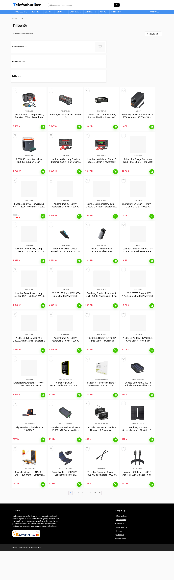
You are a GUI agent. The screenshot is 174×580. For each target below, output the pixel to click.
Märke (103, 12)
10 (99, 519)
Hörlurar (60, 12)
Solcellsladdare (65, 393)
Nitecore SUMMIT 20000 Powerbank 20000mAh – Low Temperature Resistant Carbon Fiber (65, 248)
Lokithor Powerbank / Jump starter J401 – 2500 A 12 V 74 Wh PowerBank (29, 247)
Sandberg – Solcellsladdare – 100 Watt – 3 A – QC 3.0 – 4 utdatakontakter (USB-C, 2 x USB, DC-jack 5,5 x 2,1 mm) (101, 401)
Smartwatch (76, 12)
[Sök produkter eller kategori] (117, 5)
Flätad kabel (101, 495)
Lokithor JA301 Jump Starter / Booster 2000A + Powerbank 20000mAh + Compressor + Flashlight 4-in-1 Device (101, 96)
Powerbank (29, 88)
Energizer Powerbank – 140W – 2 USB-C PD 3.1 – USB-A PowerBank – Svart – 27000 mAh (137, 198)
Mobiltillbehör (121, 546)
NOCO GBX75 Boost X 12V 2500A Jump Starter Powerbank (29, 347)
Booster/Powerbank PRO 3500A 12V (65, 93)
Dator (48, 12)
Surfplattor (91, 12)
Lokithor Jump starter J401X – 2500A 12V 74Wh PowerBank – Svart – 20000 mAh (101, 197)
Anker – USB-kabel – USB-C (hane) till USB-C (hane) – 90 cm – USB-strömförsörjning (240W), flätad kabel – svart (138, 503)
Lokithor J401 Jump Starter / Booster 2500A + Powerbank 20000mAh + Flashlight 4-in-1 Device (101, 147)
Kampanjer (155, 12)
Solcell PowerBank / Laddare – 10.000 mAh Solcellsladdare (65, 449)
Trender (115, 12)
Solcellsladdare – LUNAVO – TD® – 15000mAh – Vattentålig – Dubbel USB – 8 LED (29, 502)
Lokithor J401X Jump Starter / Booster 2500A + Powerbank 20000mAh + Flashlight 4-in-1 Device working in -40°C (65, 147)
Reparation (120, 561)
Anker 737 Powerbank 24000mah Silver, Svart (101, 246)
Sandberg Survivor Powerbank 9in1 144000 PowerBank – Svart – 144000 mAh (29, 197)
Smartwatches (121, 554)
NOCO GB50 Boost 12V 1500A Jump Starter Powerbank (101, 347)
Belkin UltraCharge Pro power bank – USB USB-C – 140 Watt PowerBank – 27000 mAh (137, 146)
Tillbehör (35, 12)
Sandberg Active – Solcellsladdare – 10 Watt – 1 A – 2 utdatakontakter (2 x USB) (65, 400)
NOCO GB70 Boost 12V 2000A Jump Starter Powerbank (137, 347)
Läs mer (42, 104)
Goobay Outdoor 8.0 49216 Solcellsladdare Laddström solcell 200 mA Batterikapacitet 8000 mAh (138, 401)
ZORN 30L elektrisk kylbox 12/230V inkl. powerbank (29, 144)
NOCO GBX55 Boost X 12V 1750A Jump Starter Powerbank (137, 297)
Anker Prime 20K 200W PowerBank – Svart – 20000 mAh (65, 197)
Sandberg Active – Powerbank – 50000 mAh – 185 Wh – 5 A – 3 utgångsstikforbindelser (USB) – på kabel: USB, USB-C (138, 96)
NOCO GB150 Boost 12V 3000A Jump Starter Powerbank (65, 297)
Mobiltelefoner (21, 12)
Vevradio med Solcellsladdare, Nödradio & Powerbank (101, 449)
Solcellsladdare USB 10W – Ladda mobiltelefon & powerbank (65, 502)
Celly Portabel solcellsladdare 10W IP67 (29, 449)
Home (14, 19)
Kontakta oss (121, 565)
